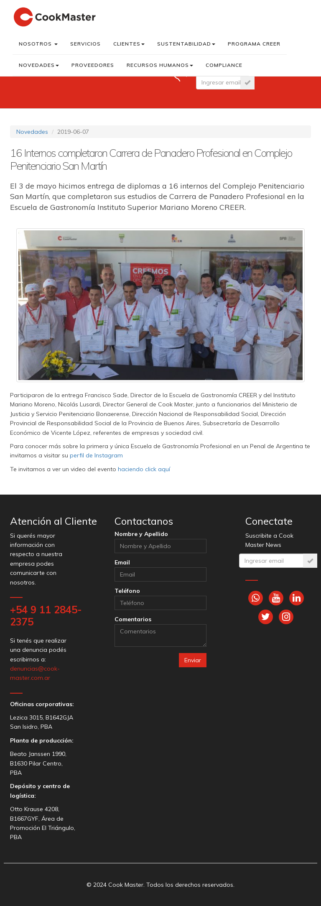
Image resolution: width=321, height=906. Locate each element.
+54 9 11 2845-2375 (46, 615)
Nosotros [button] (38, 44)
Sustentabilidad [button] (186, 44)
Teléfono (127, 591)
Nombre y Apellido (141, 534)
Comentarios (133, 619)
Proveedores (92, 65)
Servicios (85, 44)
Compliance (224, 65)
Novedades (32, 131)
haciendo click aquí (144, 469)
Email (122, 562)
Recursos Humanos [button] (160, 65)
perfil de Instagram (96, 455)
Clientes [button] (129, 44)
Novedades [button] (39, 65)
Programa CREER (254, 44)
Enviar (192, 660)
